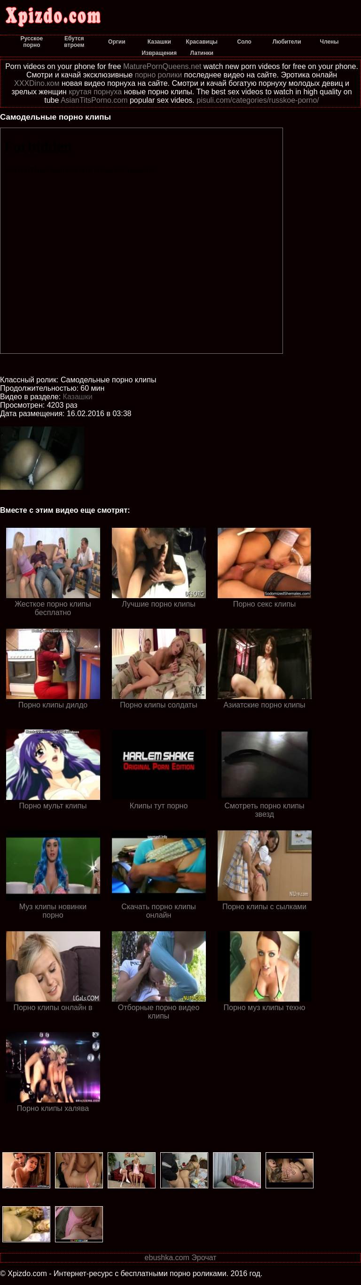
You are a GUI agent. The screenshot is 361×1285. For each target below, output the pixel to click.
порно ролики (158, 75)
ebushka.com (167, 1258)
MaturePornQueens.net (162, 66)
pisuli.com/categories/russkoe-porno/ (257, 100)
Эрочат (203, 1258)
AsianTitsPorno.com (94, 100)
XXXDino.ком (36, 83)
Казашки (78, 397)
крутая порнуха (95, 92)
